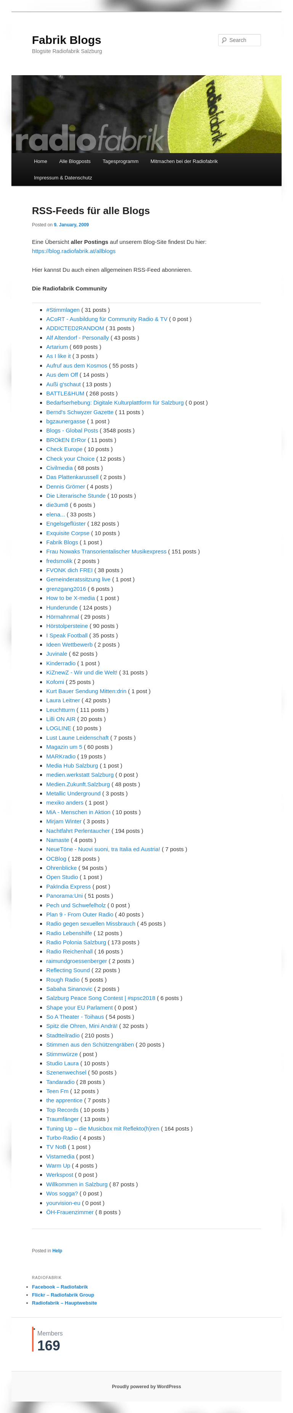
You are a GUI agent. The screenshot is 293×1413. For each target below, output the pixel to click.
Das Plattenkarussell (72, 477)
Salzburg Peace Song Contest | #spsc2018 (100, 998)
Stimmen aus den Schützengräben (90, 1044)
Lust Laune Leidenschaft (77, 737)
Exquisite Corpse (67, 533)
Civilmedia (59, 468)
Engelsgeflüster (65, 523)
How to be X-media (70, 598)
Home (40, 161)
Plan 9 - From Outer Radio (79, 914)
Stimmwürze (62, 1054)
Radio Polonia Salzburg (76, 942)
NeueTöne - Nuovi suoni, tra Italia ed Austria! (103, 849)
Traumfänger (62, 1119)
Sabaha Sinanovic (69, 989)
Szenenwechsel (66, 1072)
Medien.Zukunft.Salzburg (78, 784)
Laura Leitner (63, 700)
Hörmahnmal (62, 616)
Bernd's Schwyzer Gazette (79, 412)
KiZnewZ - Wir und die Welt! (81, 672)
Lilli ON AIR (61, 719)
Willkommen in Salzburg (77, 1184)
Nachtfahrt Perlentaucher (78, 830)
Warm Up (58, 1165)
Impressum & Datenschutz (63, 178)
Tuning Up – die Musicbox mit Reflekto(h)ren (102, 1128)
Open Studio (62, 877)
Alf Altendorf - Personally (77, 337)
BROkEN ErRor (66, 440)
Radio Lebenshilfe (69, 933)
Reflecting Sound (68, 970)
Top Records (62, 1110)
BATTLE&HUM (65, 393)
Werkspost (59, 1174)
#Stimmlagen (63, 309)
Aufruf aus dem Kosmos (76, 365)
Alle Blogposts (74, 161)
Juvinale (56, 653)
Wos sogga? (62, 1193)
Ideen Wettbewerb (69, 644)
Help (57, 1250)
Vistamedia (60, 1156)
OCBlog (56, 858)
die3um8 (57, 505)
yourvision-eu (63, 1203)
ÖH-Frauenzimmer (69, 1212)
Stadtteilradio (63, 1035)
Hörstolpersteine (67, 626)
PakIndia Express (68, 886)
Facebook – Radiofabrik (60, 1287)
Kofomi (55, 682)
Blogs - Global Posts (72, 430)
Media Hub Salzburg (72, 765)
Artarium (57, 347)
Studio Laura (62, 1063)
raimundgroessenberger (76, 961)
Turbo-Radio (62, 1137)
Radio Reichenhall (69, 951)
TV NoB (56, 1147)
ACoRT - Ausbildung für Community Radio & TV (106, 319)
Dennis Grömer (65, 486)
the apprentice (64, 1100)
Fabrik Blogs (66, 40)
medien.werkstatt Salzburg (80, 774)
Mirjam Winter (64, 821)
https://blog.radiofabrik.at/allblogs (74, 251)
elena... (55, 514)
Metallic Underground (73, 793)
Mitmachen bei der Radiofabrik (184, 161)
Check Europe (64, 449)
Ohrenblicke (61, 868)
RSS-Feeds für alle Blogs (91, 210)
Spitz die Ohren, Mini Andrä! (82, 1026)
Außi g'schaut (63, 384)
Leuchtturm (60, 709)
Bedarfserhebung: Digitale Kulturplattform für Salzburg (115, 402)
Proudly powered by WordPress (146, 1386)
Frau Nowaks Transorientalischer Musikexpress (106, 551)
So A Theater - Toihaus (75, 1016)
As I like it (58, 356)
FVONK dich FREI (69, 570)
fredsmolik (59, 561)
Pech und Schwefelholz (76, 905)
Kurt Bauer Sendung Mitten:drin (86, 691)
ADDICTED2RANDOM (75, 328)
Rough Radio (63, 979)
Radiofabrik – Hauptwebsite (64, 1303)
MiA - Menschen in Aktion (78, 812)
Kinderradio (61, 663)
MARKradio (61, 756)
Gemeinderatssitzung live (78, 579)
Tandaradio (60, 1082)
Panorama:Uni (64, 895)
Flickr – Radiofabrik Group (63, 1295)
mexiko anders (65, 802)
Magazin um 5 (64, 747)
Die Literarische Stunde (76, 495)
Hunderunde (62, 607)
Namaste (57, 840)
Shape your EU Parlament (79, 1007)
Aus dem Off (62, 374)
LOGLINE (58, 728)
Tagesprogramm (120, 161)
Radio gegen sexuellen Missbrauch (90, 923)
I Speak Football (66, 635)
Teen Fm (57, 1091)
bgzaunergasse (65, 421)
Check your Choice (70, 458)
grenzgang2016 (66, 589)
